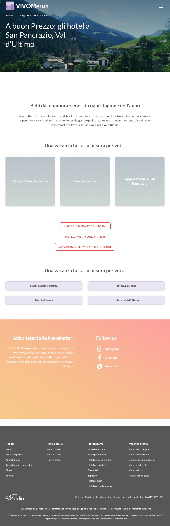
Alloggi (9, 443)
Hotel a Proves (44, 300)
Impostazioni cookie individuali (123, 497)
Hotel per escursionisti (100, 459)
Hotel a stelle (55, 443)
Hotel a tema (95, 443)
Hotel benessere (96, 449)
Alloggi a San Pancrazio (30, 181)
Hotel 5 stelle (53, 459)
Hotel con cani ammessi (100, 486)
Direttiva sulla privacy (95, 497)
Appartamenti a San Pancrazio (139, 181)
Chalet (9, 470)
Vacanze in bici (136, 470)
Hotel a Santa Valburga (44, 285)
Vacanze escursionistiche (142, 459)
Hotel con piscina (14, 454)
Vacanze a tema (138, 443)
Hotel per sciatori (97, 465)
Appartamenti (12, 459)
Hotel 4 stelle (53, 454)
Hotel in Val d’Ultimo (126, 300)
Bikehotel (93, 470)
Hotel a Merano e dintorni (85, 236)
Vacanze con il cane (139, 475)
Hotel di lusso (95, 480)
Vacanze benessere (139, 454)
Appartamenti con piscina (18, 465)
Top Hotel (93, 475)
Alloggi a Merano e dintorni (85, 226)
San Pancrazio (85, 181)
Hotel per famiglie (97, 454)
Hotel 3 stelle (53, 449)
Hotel (8, 449)
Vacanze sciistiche (138, 465)
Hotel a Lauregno (126, 285)
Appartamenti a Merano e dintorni (85, 247)
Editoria (79, 497)
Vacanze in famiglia (139, 449)
